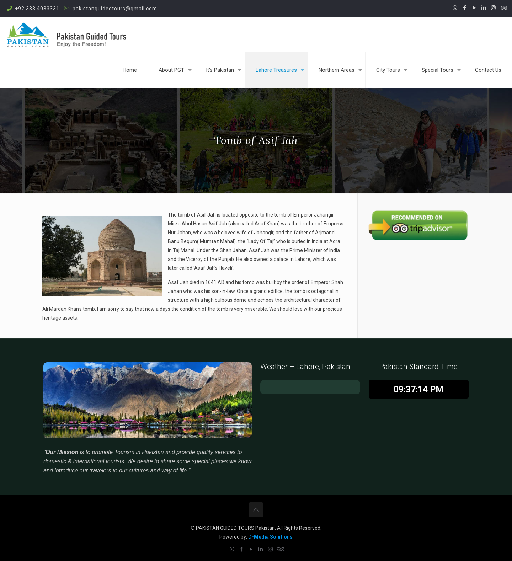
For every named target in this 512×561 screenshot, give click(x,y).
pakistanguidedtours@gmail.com (115, 8)
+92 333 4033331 (37, 8)
